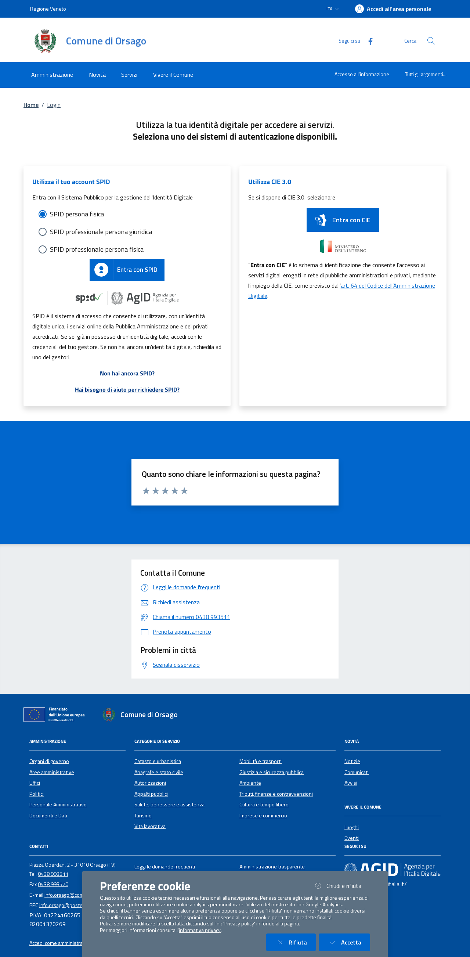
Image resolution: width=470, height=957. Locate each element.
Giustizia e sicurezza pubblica (271, 772)
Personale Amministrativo (58, 805)
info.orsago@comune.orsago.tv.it (81, 895)
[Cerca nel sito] (431, 41)
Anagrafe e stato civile (158, 772)
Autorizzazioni (150, 783)
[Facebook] (367, 40)
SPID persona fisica (77, 214)
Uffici (34, 783)
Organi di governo (49, 761)
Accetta (349, 942)
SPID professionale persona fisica (97, 249)
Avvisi (350, 783)
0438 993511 (53, 874)
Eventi (351, 838)
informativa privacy (200, 930)
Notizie (352, 761)
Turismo (143, 816)
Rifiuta (295, 942)
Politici (36, 794)
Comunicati (356, 772)
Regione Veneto (48, 8)
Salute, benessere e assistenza (169, 805)
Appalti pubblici (151, 794)
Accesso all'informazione (362, 74)
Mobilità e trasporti (260, 761)
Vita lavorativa (150, 826)
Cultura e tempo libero (264, 805)
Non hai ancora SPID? (127, 373)
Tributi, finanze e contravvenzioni (276, 794)
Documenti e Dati (48, 816)
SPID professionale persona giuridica (101, 232)
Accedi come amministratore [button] (60, 943)
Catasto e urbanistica (157, 761)
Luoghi (351, 827)
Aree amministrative (51, 772)
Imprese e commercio (263, 816)
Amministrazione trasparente (272, 867)
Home (31, 104)
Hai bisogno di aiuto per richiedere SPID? (127, 389)
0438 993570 (53, 884)
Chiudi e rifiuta (341, 885)
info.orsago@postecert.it (67, 905)
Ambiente (250, 783)
